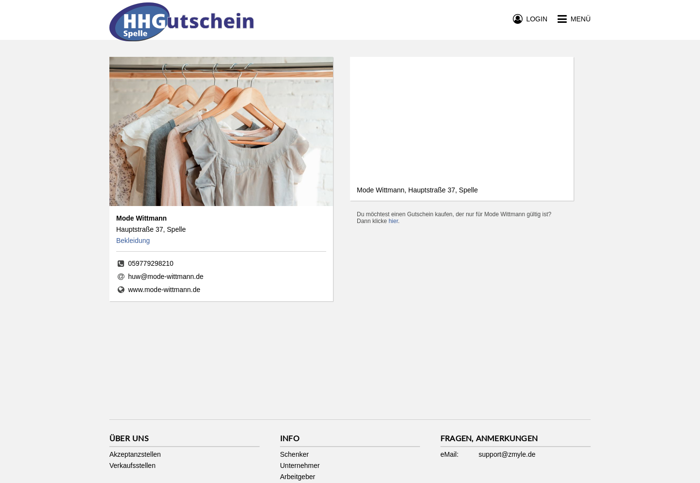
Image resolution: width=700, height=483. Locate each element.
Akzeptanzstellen (135, 454)
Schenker (294, 454)
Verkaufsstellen (132, 465)
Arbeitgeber (297, 477)
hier (393, 221)
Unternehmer (300, 465)
